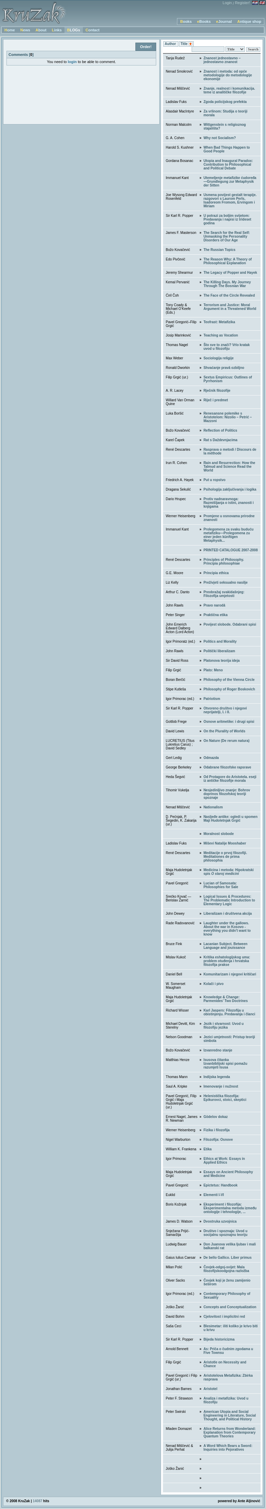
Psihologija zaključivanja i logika (230, 489)
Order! (146, 47)
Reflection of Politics (220, 430)
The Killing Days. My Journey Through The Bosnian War (227, 284)
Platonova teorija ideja (222, 660)
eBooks (204, 21)
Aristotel (211, 1389)
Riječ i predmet (216, 400)
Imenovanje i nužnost (221, 1086)
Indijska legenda (217, 1077)
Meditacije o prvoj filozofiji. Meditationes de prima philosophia (225, 856)
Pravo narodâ (214, 605)
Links (57, 30)
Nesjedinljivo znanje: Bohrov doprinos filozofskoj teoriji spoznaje (227, 794)
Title (186, 44)
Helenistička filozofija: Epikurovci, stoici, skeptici (225, 1098)
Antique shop (249, 21)
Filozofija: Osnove (218, 1139)
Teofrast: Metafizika (219, 322)
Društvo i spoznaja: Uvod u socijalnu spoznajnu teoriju (226, 1233)
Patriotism (212, 699)
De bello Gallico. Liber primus (228, 1257)
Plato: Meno (213, 670)
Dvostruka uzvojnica (220, 1221)
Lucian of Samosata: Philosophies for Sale (221, 885)
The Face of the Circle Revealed (229, 295)
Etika (208, 1149)
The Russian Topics (220, 250)
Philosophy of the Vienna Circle (229, 680)
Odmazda (211, 758)
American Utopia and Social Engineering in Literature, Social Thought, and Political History (230, 1415)
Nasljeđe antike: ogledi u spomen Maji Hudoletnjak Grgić (230, 818)
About (40, 30)
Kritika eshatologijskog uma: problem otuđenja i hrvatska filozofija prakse (227, 961)
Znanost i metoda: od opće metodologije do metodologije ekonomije (228, 75)
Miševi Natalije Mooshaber (225, 843)
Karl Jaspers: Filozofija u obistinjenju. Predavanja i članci (229, 1012)
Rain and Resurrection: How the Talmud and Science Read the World (229, 466)
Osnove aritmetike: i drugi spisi (229, 721)
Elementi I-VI (214, 1195)
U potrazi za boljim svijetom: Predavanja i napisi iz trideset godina (227, 219)
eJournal (224, 21)
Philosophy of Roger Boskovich (229, 689)
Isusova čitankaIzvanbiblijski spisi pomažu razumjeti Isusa (225, 1063)
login (72, 62)
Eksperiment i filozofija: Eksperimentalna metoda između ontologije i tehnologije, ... (230, 1208)
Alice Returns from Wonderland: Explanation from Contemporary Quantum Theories (230, 1432)
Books (186, 21)
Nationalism (213, 807)
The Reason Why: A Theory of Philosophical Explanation (228, 261)
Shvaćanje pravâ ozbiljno (224, 368)
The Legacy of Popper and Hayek (230, 272)
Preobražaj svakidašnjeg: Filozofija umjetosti (224, 594)
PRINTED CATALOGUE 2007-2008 (231, 550)
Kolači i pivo (214, 984)
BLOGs (73, 30)
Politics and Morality (220, 641)
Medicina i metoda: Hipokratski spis (229, 872)
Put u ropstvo (214, 480)
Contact (93, 30)
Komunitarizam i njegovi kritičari (230, 974)
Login (227, 3)
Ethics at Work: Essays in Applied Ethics (224, 1160)
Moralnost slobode (219, 834)
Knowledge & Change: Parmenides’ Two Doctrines (226, 999)
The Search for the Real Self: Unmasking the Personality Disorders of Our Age (227, 236)
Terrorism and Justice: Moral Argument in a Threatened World (230, 307)
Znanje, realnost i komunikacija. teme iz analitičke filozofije (229, 90)
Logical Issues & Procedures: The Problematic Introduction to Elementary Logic (229, 900)
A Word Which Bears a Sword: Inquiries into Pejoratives (228, 1447)
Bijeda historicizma (219, 1339)
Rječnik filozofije (217, 390)
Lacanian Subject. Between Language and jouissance (226, 946)
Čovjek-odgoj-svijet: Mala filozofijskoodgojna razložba (226, 1269)
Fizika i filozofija (217, 1130)
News (25, 30)
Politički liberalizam (219, 651)
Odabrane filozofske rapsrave (227, 767)
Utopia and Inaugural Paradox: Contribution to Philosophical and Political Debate (228, 164)
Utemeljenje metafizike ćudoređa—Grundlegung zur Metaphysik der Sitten (230, 181)
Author (171, 44)
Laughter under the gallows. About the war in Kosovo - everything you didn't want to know (227, 928)
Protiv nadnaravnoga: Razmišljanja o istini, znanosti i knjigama (229, 502)
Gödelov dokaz (216, 1117)
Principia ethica (216, 573)
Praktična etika (216, 615)
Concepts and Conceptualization (230, 1307)
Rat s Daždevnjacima (221, 440)
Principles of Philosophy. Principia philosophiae (224, 561)
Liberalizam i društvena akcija (228, 913)
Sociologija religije (219, 358)
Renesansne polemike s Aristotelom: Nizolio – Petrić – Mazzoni (228, 417)
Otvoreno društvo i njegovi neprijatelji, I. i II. (225, 710)
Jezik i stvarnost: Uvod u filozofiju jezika (224, 1025)
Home (9, 30)
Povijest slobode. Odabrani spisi (230, 624)
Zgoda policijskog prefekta (225, 102)
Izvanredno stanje (218, 1050)
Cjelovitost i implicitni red (224, 1316)
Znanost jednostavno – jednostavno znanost (222, 60)
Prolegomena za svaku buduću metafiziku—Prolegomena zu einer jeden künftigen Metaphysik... (229, 534)
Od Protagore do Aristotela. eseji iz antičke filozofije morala (230, 778)
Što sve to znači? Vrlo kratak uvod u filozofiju (227, 346)
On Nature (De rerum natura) (227, 741)
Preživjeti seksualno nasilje (226, 582)
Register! (242, 3)
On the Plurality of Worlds (225, 731)
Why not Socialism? (220, 138)
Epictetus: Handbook (221, 1185)
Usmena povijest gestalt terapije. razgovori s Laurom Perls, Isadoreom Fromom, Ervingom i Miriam (230, 200)
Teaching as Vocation (221, 335)
